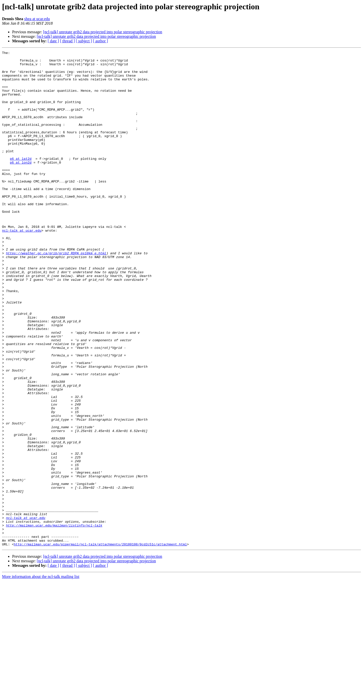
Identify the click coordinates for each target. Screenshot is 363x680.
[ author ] (100, 41)
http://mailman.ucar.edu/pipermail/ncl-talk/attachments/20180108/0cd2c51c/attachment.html (100, 643)
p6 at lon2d (21, 185)
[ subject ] (84, 41)
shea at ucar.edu (37, 19)
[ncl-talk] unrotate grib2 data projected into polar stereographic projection (102, 32)
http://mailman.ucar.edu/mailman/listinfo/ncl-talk (54, 620)
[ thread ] (67, 41)
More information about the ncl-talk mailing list (40, 675)
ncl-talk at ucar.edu (21, 266)
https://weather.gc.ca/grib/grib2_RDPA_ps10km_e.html (56, 294)
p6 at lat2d (21, 180)
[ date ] (53, 41)
